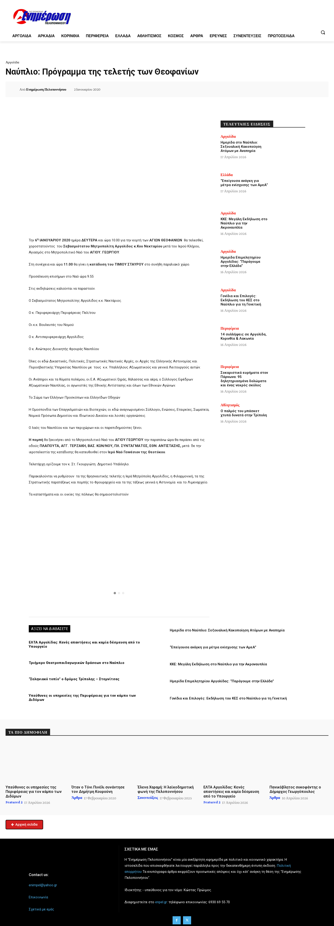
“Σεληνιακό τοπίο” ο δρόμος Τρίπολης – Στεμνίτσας (73, 679)
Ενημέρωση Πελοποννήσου (46, 89)
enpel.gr (161, 900)
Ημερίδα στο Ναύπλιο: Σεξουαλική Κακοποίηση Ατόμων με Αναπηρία (227, 630)
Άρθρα (76, 796)
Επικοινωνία (38, 895)
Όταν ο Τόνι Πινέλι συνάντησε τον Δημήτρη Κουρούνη (98, 787)
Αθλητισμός (230, 405)
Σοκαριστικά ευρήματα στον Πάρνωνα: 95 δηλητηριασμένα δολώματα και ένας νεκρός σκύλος (244, 379)
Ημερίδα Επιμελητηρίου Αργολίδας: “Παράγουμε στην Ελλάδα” (222, 681)
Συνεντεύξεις (148, 796)
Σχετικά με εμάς (41, 907)
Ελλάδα (227, 175)
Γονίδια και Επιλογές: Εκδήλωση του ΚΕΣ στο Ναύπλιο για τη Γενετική (228, 698)
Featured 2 (14, 800)
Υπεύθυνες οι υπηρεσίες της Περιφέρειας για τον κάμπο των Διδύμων (89, 695)
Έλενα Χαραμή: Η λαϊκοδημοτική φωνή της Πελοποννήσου (166, 787)
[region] (119, 556)
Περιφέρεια (230, 328)
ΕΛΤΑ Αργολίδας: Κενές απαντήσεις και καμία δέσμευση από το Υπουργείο (231, 789)
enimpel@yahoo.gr (43, 883)
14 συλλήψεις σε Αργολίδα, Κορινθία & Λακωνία (244, 336)
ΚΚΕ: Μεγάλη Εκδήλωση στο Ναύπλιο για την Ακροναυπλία (218, 664)
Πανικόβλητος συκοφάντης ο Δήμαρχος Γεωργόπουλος (295, 787)
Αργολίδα (12, 62)
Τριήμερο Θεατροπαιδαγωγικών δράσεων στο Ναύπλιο (75, 663)
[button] (322, 32)
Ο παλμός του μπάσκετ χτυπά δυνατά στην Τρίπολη (244, 413)
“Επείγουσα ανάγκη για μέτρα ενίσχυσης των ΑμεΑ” (213, 647)
